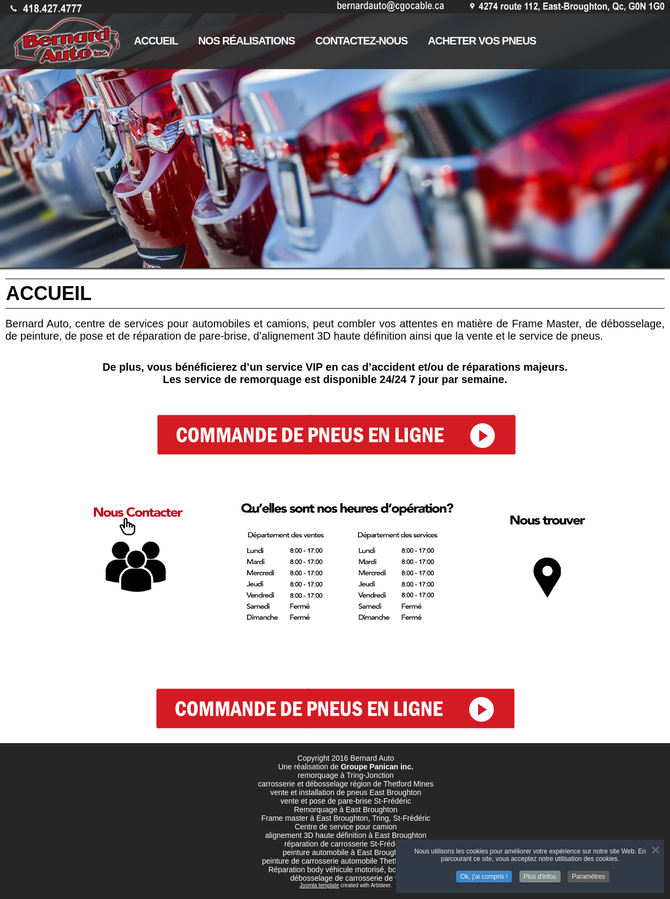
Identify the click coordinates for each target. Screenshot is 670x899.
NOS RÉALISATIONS (246, 41)
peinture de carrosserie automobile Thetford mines (346, 861)
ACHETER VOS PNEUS (482, 41)
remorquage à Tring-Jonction (346, 775)
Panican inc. (391, 766)
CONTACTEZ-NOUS (361, 41)
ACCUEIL (156, 41)
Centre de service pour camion (346, 826)
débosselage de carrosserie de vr (345, 878)
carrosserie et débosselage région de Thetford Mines (345, 784)
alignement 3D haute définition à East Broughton (345, 835)
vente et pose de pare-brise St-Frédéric (345, 801)
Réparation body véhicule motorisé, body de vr (346, 869)
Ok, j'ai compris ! (484, 874)
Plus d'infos (540, 874)
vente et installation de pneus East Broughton (345, 792)
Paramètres (588, 874)
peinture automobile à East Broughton (345, 852)
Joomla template (319, 885)
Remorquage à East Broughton (345, 809)
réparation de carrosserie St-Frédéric (346, 844)
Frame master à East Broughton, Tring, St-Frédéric (345, 818)
